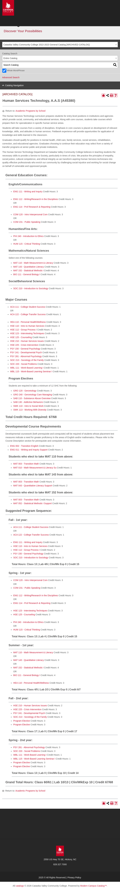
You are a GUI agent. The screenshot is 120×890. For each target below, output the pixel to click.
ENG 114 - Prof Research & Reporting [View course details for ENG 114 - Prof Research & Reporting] (31, 207)
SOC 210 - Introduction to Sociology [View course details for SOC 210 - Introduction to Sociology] (30, 288)
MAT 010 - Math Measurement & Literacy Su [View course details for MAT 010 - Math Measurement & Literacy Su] (34, 467)
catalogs (20, 886)
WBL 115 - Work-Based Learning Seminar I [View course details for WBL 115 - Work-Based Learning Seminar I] (31, 371)
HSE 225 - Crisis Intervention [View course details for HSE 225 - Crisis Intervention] (24, 345)
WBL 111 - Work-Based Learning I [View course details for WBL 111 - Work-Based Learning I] (26, 367)
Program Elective (21, 721)
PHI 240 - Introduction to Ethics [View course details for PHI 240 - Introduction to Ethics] (28, 236)
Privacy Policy (74, 877)
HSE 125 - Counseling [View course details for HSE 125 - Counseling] (21, 337)
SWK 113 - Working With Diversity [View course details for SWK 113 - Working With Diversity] (29, 409)
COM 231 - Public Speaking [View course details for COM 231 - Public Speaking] (26, 222)
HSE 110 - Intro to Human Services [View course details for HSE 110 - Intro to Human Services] (27, 326)
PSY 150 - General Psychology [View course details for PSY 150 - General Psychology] (25, 348)
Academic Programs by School (30, 111)
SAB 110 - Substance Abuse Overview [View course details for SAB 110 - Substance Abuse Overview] (32, 398)
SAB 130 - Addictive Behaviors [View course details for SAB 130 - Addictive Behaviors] (28, 402)
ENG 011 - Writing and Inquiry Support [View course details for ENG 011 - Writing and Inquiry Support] (29, 449)
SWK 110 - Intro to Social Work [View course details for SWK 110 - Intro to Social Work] (28, 406)
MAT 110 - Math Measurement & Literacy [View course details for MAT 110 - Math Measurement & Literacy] (33, 263)
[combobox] (60, 44)
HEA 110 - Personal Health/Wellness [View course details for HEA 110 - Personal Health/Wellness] (28, 322)
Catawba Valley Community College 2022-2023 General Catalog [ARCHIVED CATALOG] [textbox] (46, 44)
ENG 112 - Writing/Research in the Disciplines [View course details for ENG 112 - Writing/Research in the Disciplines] (35, 199)
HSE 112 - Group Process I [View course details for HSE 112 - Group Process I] (23, 329)
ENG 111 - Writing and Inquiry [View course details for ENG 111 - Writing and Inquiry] (27, 191)
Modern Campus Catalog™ (93, 886)
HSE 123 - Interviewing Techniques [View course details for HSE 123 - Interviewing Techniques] (27, 333)
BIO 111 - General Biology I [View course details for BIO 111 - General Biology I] (26, 274)
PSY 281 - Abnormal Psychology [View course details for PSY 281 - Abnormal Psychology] (26, 356)
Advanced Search (11, 77)
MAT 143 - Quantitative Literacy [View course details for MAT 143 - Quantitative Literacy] (28, 267)
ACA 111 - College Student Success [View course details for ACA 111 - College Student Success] (27, 307)
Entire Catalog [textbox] (10, 58)
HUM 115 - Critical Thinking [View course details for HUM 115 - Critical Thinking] (26, 244)
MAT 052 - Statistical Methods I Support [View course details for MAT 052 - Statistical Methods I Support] (32, 503)
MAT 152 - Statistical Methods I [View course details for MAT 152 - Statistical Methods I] (28, 270)
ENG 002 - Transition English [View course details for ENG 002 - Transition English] (24, 446)
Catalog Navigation (14, 85)
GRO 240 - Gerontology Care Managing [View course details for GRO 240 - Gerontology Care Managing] (32, 394)
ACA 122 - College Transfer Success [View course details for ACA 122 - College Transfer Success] (28, 314)
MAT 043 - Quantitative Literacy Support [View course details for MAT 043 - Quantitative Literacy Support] (32, 485)
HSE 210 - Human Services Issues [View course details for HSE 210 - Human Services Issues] (27, 341)
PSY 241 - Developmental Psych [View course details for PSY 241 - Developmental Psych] (26, 352)
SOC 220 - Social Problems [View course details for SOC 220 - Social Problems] (23, 364)
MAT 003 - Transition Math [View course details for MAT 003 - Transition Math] (26, 463)
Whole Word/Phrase (16, 70)
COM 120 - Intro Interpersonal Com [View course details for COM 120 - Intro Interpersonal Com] (30, 214)
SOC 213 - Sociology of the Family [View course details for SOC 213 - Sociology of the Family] (27, 360)
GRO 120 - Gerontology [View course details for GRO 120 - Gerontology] (24, 390)
